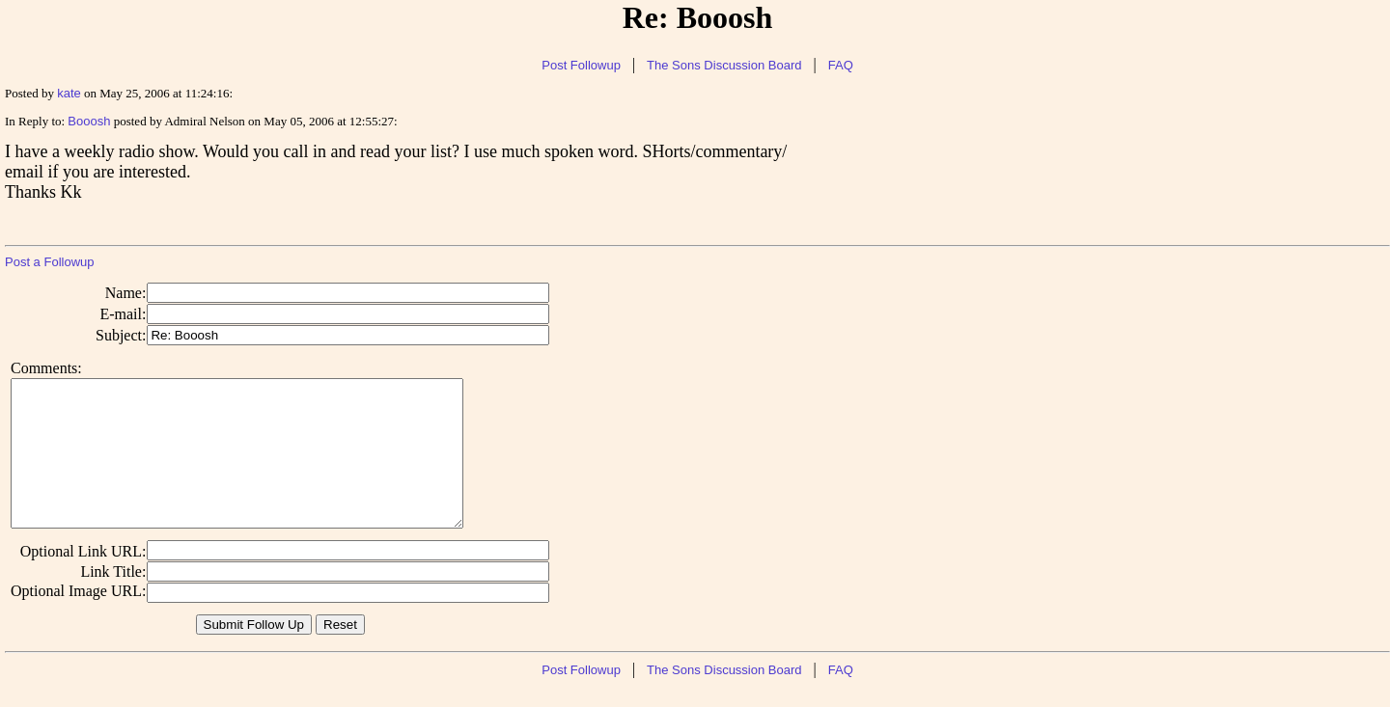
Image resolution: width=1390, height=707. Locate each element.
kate (69, 93)
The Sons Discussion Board (724, 65)
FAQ (840, 65)
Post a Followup (50, 262)
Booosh (89, 121)
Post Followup (581, 65)
